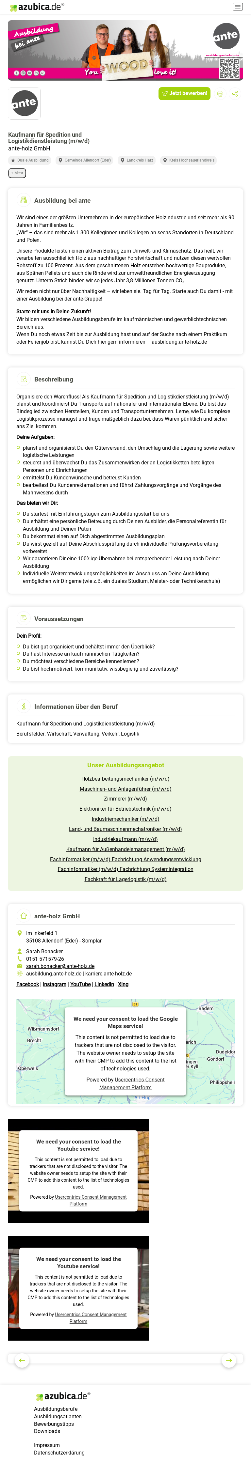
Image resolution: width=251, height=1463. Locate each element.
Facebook (27, 984)
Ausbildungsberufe (55, 1409)
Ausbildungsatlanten (58, 1416)
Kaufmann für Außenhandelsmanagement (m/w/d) (125, 849)
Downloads (47, 1431)
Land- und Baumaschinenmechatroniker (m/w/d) (125, 829)
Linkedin (104, 984)
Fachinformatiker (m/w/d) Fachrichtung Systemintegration (125, 869)
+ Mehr (17, 173)
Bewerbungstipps (54, 1424)
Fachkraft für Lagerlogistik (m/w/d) (126, 879)
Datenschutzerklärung (59, 1453)
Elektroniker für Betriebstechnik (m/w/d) (125, 809)
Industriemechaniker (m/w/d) (125, 819)
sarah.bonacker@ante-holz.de (60, 966)
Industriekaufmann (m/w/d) (125, 839)
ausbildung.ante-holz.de (179, 342)
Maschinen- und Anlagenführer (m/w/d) (126, 789)
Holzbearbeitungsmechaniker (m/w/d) (125, 779)
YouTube (80, 984)
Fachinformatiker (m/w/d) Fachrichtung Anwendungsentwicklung (125, 859)
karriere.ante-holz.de (108, 974)
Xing (123, 984)
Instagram (54, 984)
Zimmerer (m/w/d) (125, 799)
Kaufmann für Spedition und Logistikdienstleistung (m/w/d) (85, 724)
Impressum (47, 1445)
